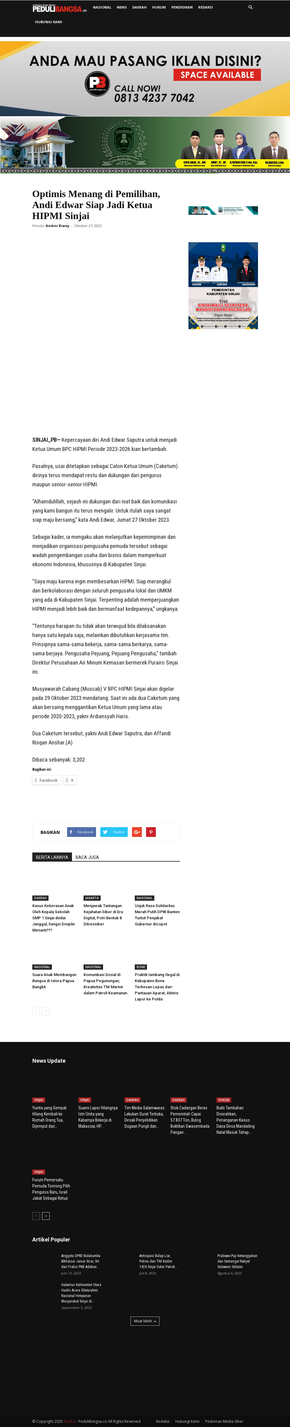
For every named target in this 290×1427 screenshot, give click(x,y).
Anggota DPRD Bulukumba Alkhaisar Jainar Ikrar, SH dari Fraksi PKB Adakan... (80, 1261)
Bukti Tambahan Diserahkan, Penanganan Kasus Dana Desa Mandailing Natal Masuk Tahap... (236, 1120)
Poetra (69, 1421)
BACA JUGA (87, 857)
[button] (250, 7)
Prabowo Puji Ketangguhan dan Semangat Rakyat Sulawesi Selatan (237, 1261)
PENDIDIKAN (182, 7)
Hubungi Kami (48, 22)
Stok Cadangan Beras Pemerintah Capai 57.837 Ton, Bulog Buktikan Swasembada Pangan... (189, 1120)
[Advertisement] (106, 420)
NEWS (122, 7)
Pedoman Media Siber (224, 1421)
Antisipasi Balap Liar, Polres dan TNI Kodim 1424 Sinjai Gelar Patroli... (158, 1261)
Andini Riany (57, 225)
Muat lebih (145, 1321)
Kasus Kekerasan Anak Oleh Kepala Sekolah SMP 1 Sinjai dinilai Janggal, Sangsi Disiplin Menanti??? (53, 917)
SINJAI (38, 1100)
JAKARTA (92, 898)
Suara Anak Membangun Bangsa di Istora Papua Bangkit (54, 980)
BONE (141, 967)
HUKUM (159, 7)
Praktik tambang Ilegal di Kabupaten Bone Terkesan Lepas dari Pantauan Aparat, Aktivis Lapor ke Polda (157, 986)
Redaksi (205, 7)
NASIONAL (102, 7)
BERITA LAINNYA (52, 857)
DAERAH (139, 7)
